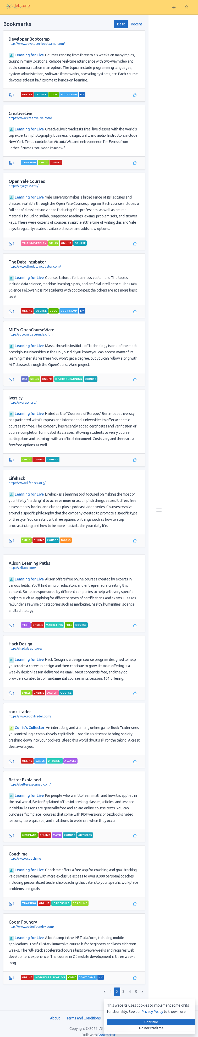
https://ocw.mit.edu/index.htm (31, 334)
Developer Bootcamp (29, 39)
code (54, 94)
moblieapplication (50, 977)
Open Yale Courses (27, 181)
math (57, 834)
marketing (54, 624)
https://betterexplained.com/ (30, 784)
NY (82, 94)
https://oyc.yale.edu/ (23, 186)
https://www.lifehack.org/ (27, 483)
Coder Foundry (23, 922)
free (69, 624)
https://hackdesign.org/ (25, 648)
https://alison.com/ (22, 567)
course (41, 94)
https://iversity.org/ (23, 402)
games (40, 760)
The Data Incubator (27, 262)
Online (27, 94)
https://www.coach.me (25, 858)
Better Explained (25, 779)
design (52, 692)
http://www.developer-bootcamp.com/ (37, 43)
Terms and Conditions (83, 1018)
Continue (151, 1022)
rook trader (20, 711)
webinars (29, 834)
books (66, 540)
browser (55, 760)
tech (26, 624)
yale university (34, 243)
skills (43, 162)
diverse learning (68, 378)
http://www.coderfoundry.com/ (31, 926)
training (29, 162)
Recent (136, 24)
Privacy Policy (152, 1011)
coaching (80, 903)
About (55, 1018)
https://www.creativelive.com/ (30, 118)
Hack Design (20, 643)
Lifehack (17, 478)
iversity (16, 398)
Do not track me (151, 1028)
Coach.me (18, 854)
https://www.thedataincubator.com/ (35, 266)
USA (25, 378)
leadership (61, 903)
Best (120, 24)
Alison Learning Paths (29, 563)
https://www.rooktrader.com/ (30, 716)
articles (85, 834)
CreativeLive (20, 113)
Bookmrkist (106, 1035)
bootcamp (68, 94)
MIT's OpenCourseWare (31, 329)
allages (70, 760)
